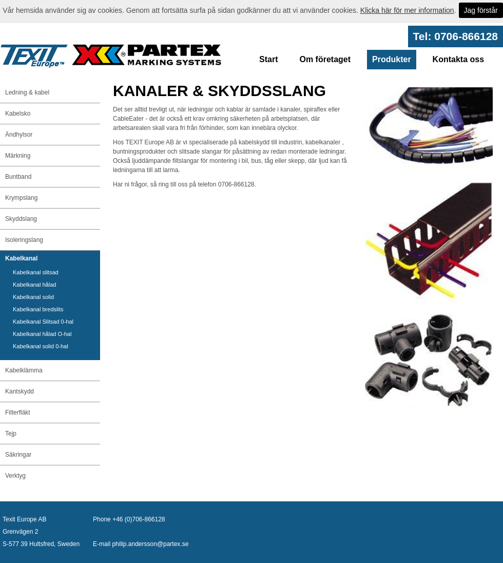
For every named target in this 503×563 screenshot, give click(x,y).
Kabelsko (17, 113)
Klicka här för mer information (407, 10)
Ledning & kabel (27, 92)
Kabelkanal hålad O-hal (42, 334)
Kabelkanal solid (33, 297)
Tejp (10, 433)
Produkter (391, 59)
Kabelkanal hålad (34, 285)
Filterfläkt (17, 412)
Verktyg (15, 475)
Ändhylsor (18, 134)
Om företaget (325, 59)
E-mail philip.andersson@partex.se (140, 544)
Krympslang (21, 197)
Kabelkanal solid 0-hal (40, 346)
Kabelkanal (21, 258)
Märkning (17, 155)
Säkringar (18, 454)
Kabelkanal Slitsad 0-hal (43, 321)
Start (268, 59)
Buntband (18, 176)
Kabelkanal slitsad (36, 272)
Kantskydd (19, 391)
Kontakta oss (458, 59)
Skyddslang (21, 218)
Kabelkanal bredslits (38, 309)
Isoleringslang (24, 239)
